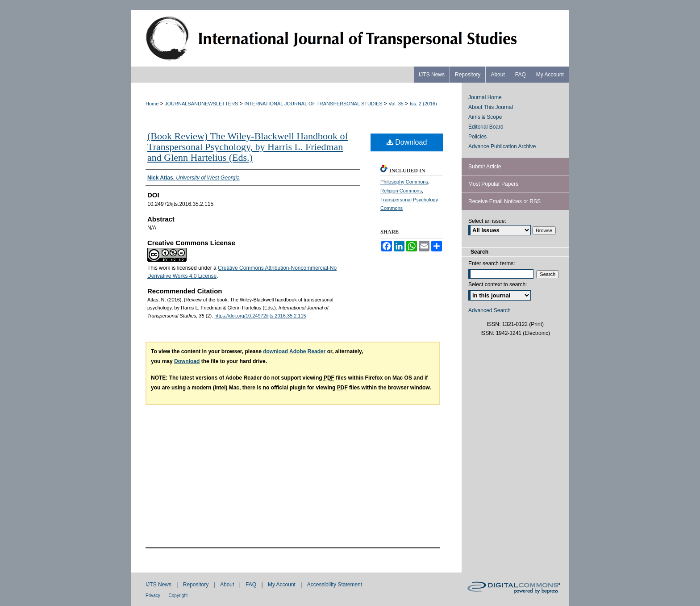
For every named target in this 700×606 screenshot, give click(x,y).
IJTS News (159, 584)
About (228, 584)
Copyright (178, 595)
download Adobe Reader (294, 351)
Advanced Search (489, 310)
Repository (196, 584)
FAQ (252, 584)
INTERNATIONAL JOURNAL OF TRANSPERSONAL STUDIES (313, 103)
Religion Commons (401, 190)
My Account (282, 584)
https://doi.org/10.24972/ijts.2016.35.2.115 (260, 315)
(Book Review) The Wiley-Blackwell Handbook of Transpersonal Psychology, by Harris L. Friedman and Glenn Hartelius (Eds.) (247, 146)
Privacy (154, 595)
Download (407, 142)
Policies (477, 137)
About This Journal (490, 107)
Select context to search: (497, 284)
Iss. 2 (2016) (423, 103)
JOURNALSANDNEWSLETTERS (201, 103)
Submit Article (484, 166)
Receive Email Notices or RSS (504, 201)
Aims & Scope (485, 117)
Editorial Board (486, 127)
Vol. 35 (396, 103)
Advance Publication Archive (502, 146)
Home (152, 103)
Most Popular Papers (493, 184)
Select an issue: (487, 221)
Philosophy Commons (404, 181)
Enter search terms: (491, 263)
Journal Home (485, 97)
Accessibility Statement (334, 584)
